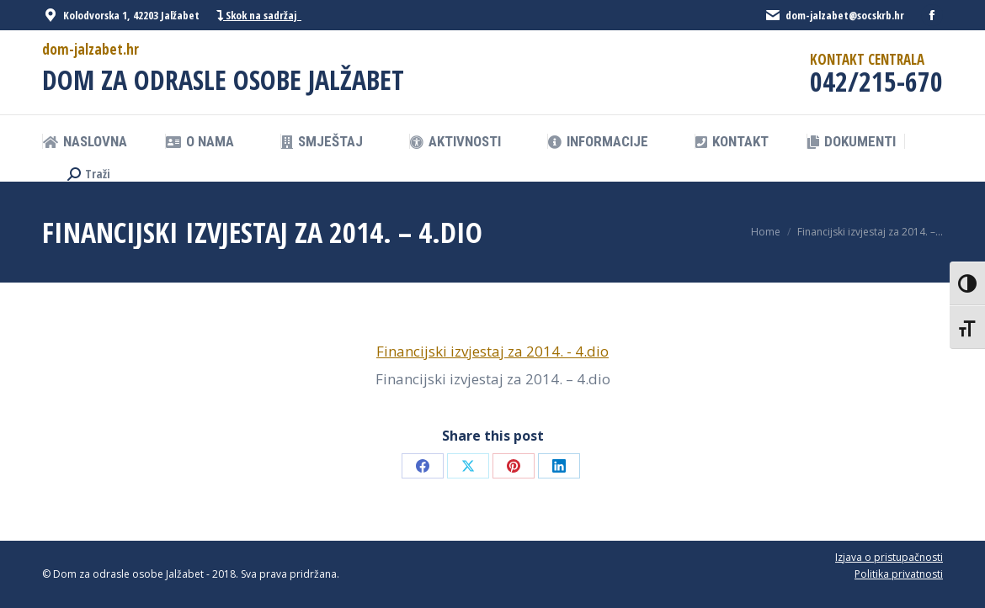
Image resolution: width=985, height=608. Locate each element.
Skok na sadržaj (258, 16)
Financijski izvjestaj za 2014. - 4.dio (492, 351)
